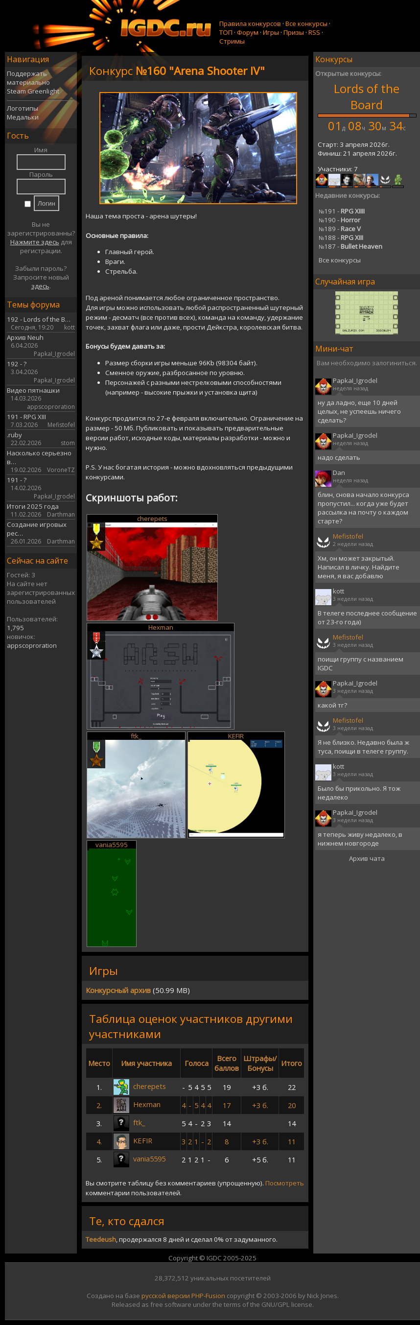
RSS (314, 32)
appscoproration (32, 645)
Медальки (23, 117)
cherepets (152, 518)
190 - (339, 219)
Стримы (232, 41)
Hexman (160, 627)
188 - (341, 237)
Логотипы (22, 108)
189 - (340, 228)
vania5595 (111, 845)
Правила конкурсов (250, 23)
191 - (342, 211)
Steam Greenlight (33, 91)
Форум (247, 32)
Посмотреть (284, 1183)
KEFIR (236, 736)
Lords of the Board (366, 96)
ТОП (226, 32)
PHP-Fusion (208, 1295)
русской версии (165, 1295)
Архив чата (367, 858)
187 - (350, 246)
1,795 (15, 627)
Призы (293, 32)
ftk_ (136, 736)
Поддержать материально (28, 78)
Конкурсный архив (118, 990)
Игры (271, 32)
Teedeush (101, 1239)
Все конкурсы (306, 23)
